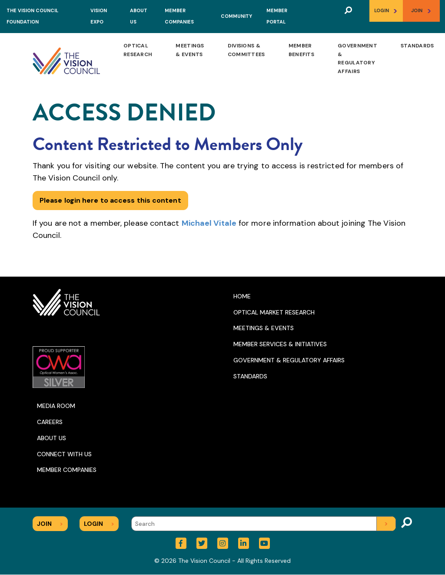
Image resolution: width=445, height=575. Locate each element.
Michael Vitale (209, 223)
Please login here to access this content (110, 200)
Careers (50, 422)
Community (236, 16)
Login (386, 10)
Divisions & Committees (246, 50)
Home (242, 296)
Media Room (56, 406)
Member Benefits (301, 50)
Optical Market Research (274, 312)
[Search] (263, 523)
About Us (51, 438)
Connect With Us (64, 454)
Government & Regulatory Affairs (357, 58)
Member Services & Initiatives (280, 344)
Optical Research (137, 50)
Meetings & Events (190, 50)
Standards (417, 45)
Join (421, 10)
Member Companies (66, 470)
